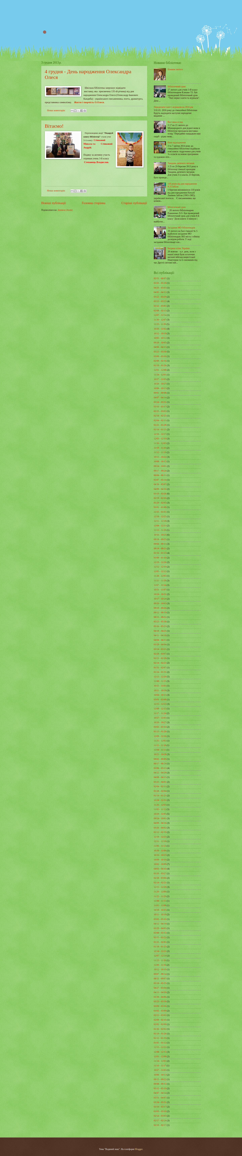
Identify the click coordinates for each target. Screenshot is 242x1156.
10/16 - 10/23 (160, 535)
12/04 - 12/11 (160, 525)
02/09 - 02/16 (160, 361)
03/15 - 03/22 (160, 301)
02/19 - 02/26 (160, 498)
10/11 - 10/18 (160, 690)
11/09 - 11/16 (160, 965)
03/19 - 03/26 (160, 493)
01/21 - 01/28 (160, 425)
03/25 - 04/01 (160, 782)
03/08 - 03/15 (160, 933)
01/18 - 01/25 (160, 946)
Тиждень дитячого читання (181, 163)
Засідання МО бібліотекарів (181, 227)
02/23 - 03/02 (160, 1015)
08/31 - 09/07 (160, 978)
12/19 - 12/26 (160, 562)
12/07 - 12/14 (160, 315)
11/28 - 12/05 (160, 576)
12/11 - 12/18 (160, 521)
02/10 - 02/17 (160, 1125)
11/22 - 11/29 (160, 896)
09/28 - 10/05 (160, 342)
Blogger (138, 1149)
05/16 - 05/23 (160, 626)
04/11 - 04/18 (160, 635)
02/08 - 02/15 (160, 310)
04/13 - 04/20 (160, 992)
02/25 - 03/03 (160, 411)
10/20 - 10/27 (160, 384)
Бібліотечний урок (177, 86)
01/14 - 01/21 (160, 429)
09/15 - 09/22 (160, 1079)
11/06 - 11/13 (160, 846)
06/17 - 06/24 (160, 763)
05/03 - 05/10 (160, 283)
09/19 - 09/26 (160, 608)
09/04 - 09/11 (160, 544)
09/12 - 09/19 (160, 612)
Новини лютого (175, 69)
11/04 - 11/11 (160, 750)
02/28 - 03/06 (160, 878)
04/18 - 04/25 (160, 631)
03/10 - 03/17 (160, 406)
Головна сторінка (93, 203)
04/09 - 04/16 (160, 489)
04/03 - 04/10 (160, 869)
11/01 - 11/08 (160, 905)
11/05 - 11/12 (160, 809)
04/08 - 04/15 (160, 777)
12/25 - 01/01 (160, 512)
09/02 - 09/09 (160, 759)
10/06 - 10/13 (160, 388)
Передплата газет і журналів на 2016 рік (173, 107)
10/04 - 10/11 (160, 695)
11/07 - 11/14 (160, 585)
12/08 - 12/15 (160, 708)
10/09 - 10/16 (160, 859)
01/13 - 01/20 (160, 731)
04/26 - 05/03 (160, 287)
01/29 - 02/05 (160, 502)
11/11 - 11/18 (160, 745)
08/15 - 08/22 (160, 617)
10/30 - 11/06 (160, 850)
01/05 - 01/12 (160, 1042)
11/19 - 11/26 (160, 448)
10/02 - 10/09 (160, 864)
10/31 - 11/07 (160, 589)
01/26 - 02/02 (160, 1029)
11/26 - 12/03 (160, 443)
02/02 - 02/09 (160, 1024)
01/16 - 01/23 (160, 553)
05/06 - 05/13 (160, 768)
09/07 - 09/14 (160, 974)
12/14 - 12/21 (160, 951)
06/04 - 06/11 (160, 475)
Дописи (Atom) (65, 210)
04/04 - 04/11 (160, 640)
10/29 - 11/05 (160, 814)
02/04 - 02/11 (160, 420)
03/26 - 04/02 (160, 827)
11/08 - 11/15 (160, 681)
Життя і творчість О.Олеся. (89, 102)
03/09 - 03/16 (160, 356)
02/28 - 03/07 (160, 654)
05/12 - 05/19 (160, 1088)
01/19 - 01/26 (160, 365)
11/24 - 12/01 (160, 374)
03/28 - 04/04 (160, 644)
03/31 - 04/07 (160, 1097)
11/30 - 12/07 (160, 319)
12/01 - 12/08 (160, 370)
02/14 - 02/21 (160, 663)
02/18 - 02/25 (160, 415)
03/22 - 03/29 (160, 297)
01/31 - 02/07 (160, 667)
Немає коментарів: (56, 110)
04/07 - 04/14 (160, 397)
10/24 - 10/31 (160, 594)
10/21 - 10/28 (160, 754)
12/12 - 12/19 (160, 567)
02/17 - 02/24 (160, 1120)
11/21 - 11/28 (160, 580)
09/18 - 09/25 (160, 539)
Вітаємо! (54, 126)
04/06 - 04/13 (160, 347)
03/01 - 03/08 (160, 699)
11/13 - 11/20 (160, 530)
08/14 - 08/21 (160, 548)
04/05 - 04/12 (160, 292)
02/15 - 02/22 (160, 937)
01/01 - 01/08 (160, 507)
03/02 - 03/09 (160, 1010)
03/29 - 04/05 (160, 928)
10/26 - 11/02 (160, 329)
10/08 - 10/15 (160, 461)
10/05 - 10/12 (160, 338)
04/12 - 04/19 (160, 924)
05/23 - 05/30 (160, 621)
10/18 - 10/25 (160, 910)
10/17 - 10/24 (160, 599)
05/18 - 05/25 (160, 983)
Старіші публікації (134, 203)
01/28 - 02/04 (160, 791)
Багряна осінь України (179, 248)
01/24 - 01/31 (160, 672)
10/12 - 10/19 (160, 333)
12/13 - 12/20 (160, 676)
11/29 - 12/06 (160, 891)
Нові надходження (177, 142)
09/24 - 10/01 (160, 466)
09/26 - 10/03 (160, 603)
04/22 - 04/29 (160, 772)
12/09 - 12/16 (160, 736)
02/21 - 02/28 (160, 658)
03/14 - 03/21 (160, 649)
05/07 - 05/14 (160, 480)
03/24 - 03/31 (160, 402)
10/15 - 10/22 (160, 457)
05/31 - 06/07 (160, 278)
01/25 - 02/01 (160, 942)
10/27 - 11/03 (160, 379)
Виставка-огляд (175, 122)
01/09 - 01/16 (160, 557)
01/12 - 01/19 (160, 1038)
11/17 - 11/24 (160, 713)
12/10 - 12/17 (160, 434)
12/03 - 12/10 (160, 438)
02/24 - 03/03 (160, 1116)
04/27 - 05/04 (160, 988)
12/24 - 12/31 (160, 800)
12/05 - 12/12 (160, 571)
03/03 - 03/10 (160, 727)
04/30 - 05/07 (160, 484)
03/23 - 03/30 (160, 351)
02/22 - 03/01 (160, 306)
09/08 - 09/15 (160, 1084)
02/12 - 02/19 (160, 832)
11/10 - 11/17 (160, 1065)
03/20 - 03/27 (160, 873)
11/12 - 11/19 (160, 452)
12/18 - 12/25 (160, 516)
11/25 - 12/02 (160, 740)
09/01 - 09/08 (160, 393)
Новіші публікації (53, 203)
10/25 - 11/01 (160, 685)
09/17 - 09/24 (160, 470)
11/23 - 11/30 (160, 324)
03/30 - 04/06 (160, 997)
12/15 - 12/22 (160, 704)
